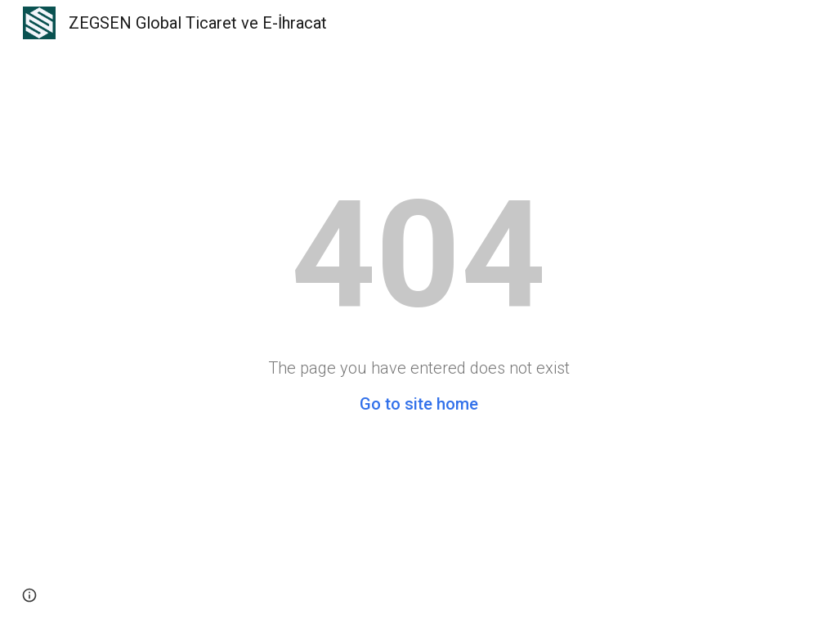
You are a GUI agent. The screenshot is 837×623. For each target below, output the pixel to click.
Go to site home (419, 404)
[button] (29, 595)
